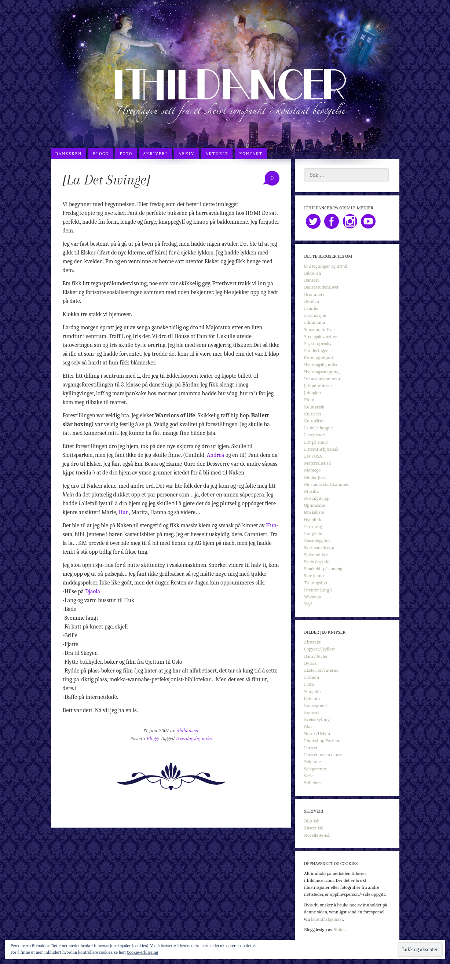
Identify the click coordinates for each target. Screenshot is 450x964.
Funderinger (316, 350)
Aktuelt (216, 153)
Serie (309, 775)
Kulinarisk (314, 407)
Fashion (311, 677)
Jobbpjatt (313, 392)
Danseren (68, 153)
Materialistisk (317, 463)
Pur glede (313, 533)
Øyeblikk (312, 519)
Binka (339, 929)
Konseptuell (315, 705)
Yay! (308, 603)
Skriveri (155, 153)
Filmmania (314, 322)
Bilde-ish (312, 273)
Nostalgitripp (316, 498)
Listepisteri (314, 434)
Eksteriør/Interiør (321, 670)
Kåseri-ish (313, 828)
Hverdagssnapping (322, 371)
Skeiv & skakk (317, 561)
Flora (309, 684)
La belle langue (318, 427)
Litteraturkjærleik (321, 449)
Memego (312, 470)
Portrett (311, 747)
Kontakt (251, 153)
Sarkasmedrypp (319, 547)
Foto (126, 153)
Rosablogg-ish (317, 540)
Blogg (101, 153)
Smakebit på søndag (323, 568)
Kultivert (312, 414)
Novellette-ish (317, 835)
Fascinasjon (315, 315)
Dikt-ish (311, 821)
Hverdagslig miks (194, 738)
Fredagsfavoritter (320, 336)
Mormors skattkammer (326, 484)
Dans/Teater (316, 656)
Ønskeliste (314, 512)
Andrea (215, 455)
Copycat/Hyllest (319, 649)
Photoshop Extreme (322, 740)
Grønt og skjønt (318, 357)
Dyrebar (311, 301)
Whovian (312, 597)
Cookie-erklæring (142, 952)
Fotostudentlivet (319, 329)
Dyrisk (310, 663)
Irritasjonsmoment (322, 378)
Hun (123, 512)
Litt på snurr (316, 442)
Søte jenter (314, 575)
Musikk (311, 491)
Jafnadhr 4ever (318, 385)
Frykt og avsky (318, 343)
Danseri (311, 280)
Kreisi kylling (317, 719)
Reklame (312, 761)
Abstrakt (312, 642)
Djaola (92, 591)
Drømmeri (314, 294)
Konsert (311, 712)
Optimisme (314, 505)
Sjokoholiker (316, 554)
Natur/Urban (317, 733)
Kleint (310, 399)
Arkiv (186, 153)
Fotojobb (312, 691)
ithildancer (187, 730)
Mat (308, 726)
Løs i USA (313, 456)
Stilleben (312, 782)
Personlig (313, 526)
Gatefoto (312, 698)
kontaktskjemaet (327, 919)
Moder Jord (315, 477)
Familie (311, 308)
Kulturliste (314, 421)
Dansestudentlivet (321, 287)
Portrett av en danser (324, 754)
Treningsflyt (315, 582)
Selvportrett (315, 768)
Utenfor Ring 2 (318, 590)
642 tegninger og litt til (325, 266)
